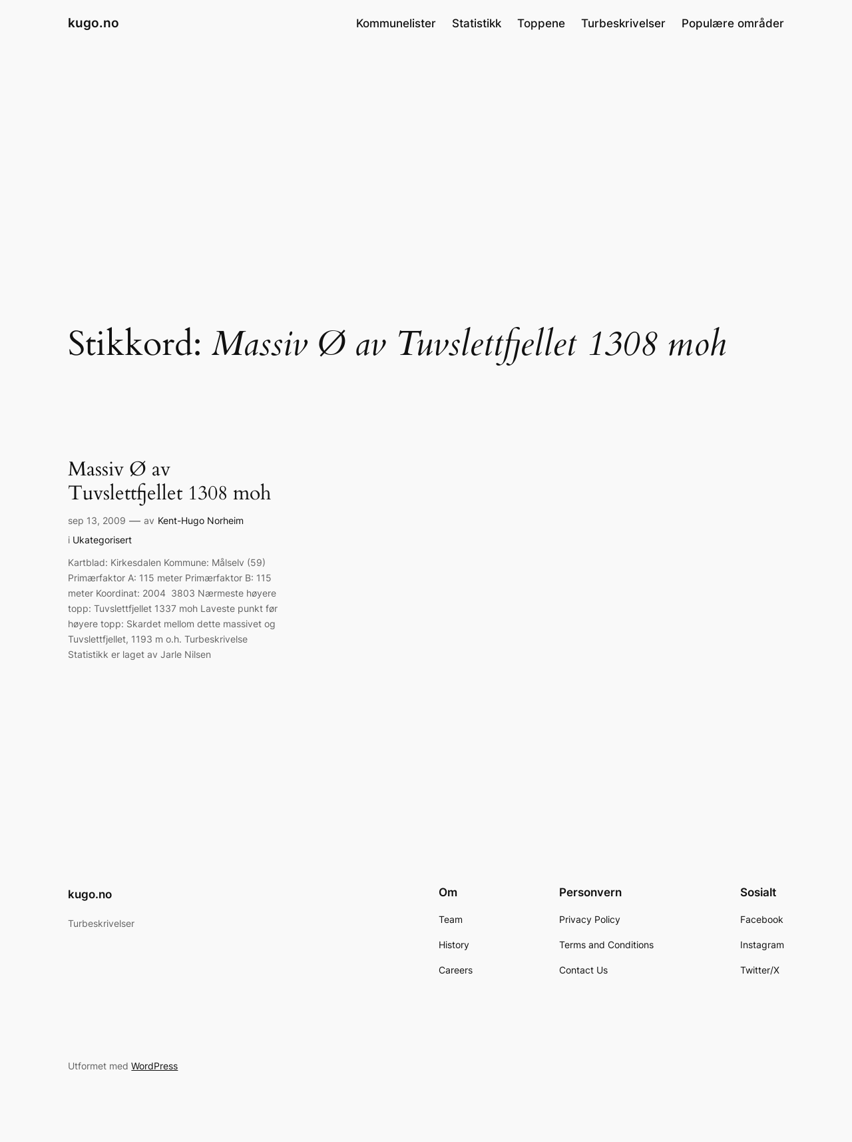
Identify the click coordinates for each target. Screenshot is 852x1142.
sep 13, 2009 (97, 520)
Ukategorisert (102, 539)
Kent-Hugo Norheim (201, 520)
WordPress (154, 1065)
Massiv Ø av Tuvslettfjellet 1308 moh (169, 481)
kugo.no (93, 23)
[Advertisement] (426, 152)
